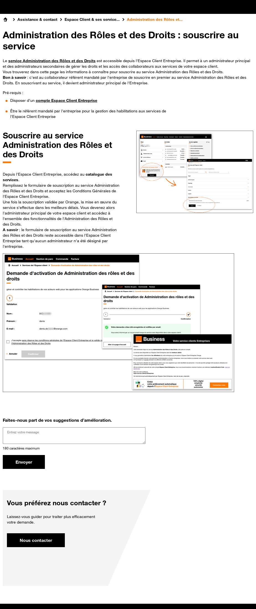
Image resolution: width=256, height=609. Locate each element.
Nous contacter (36, 540)
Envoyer (24, 462)
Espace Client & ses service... (92, 19)
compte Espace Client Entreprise (66, 100)
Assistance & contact (37, 19)
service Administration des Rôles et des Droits (52, 60)
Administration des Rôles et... (155, 19)
